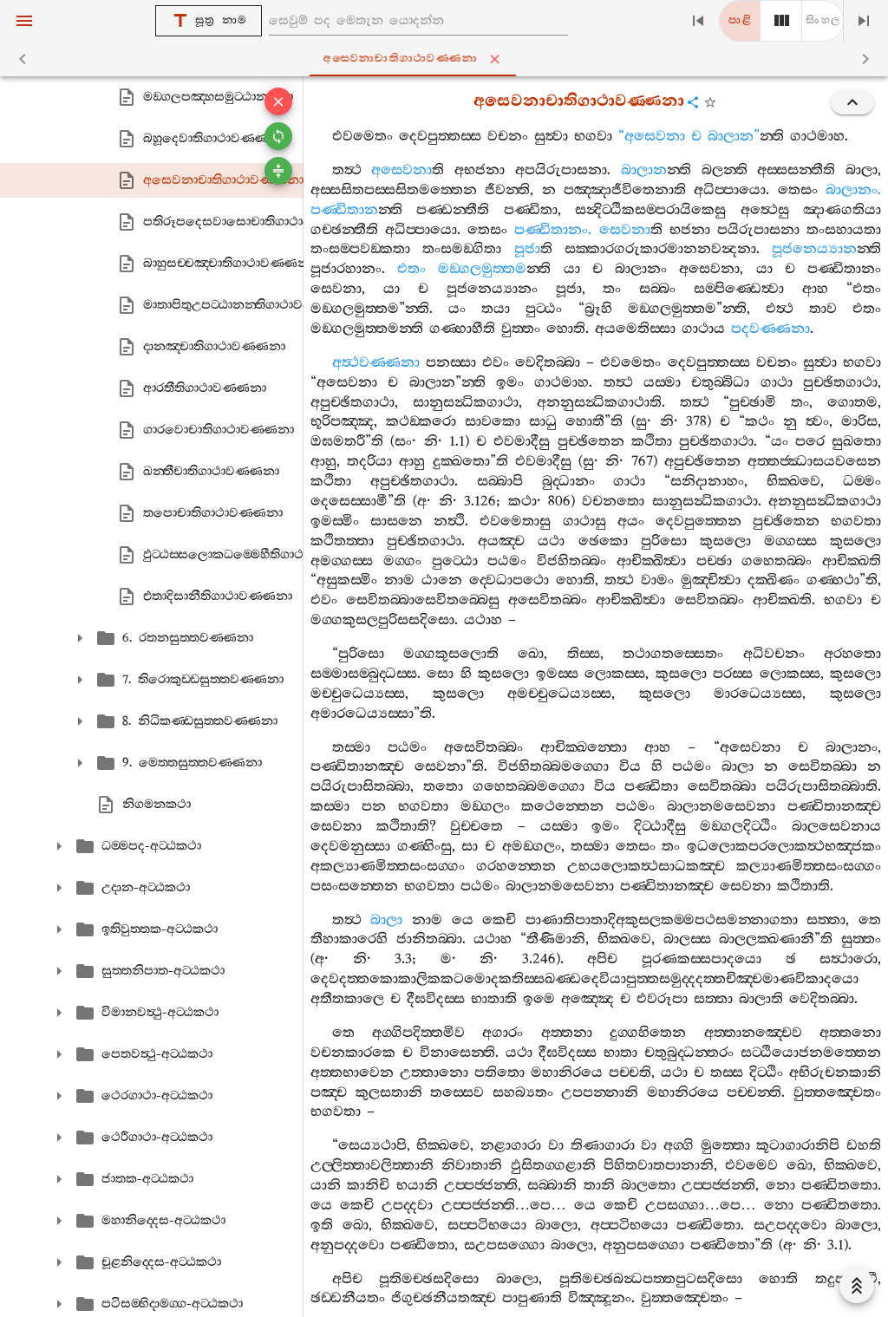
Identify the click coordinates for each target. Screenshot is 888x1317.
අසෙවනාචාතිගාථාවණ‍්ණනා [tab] (447, 59)
